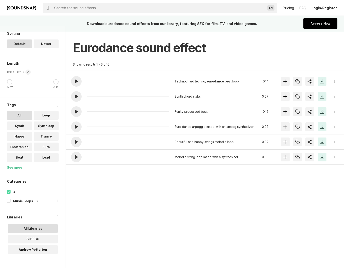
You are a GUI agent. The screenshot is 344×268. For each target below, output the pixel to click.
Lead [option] (46, 162)
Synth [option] (19, 131)
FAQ (302, 8)
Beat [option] (19, 162)
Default (19, 49)
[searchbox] (160, 8)
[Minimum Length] (9, 87)
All (15, 197)
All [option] (19, 120)
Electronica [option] (19, 152)
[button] (76, 81)
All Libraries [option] (32, 234)
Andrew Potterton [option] (33, 255)
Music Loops (23, 206)
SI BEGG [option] (33, 244)
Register (329, 8)
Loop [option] (46, 120)
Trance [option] (46, 141)
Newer (46, 49)
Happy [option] (19, 141)
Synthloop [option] (46, 131)
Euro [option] (46, 152)
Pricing (288, 8)
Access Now (320, 23)
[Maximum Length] (56, 87)
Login (316, 8)
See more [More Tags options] (14, 173)
